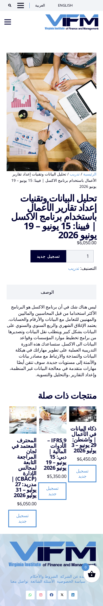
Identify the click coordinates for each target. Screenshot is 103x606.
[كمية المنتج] (80, 256)
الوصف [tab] (47, 292)
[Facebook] (51, 595)
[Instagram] (41, 595)
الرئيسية (89, 174)
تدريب (75, 174)
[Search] (7, 5)
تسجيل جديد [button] (82, 473)
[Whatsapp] (30, 595)
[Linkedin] (73, 595)
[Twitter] (62, 595)
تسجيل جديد (48, 256)
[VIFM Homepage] (72, 22)
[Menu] (7, 22)
